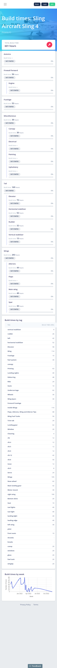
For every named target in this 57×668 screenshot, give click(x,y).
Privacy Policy (25, 604)
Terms (35, 604)
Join (52, 4)
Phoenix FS (6, 32)
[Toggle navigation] (5, 4)
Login (45, 4)
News (37, 4)
